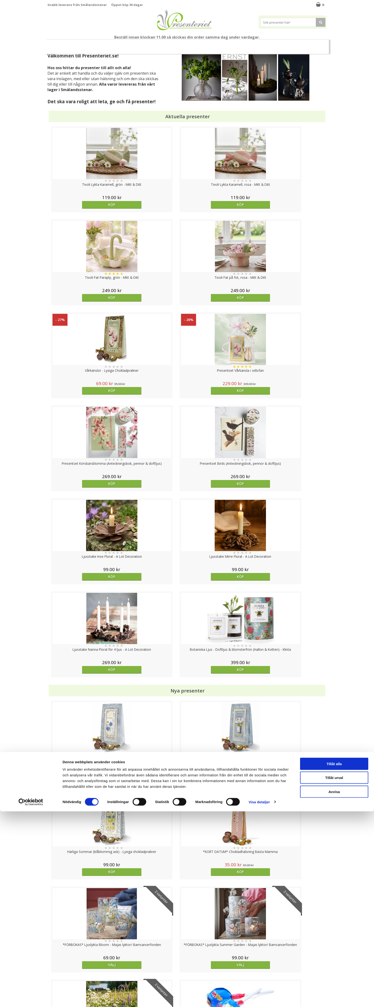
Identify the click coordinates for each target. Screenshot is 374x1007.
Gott (273, 44)
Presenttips (194, 44)
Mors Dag (83, 44)
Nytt (60, 45)
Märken (294, 44)
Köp (82, 204)
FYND (312, 45)
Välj (82, 592)
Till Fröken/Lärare (112, 45)
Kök (236, 44)
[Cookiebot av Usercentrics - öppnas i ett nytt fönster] (31, 997)
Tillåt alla (334, 959)
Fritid (254, 44)
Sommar (139, 45)
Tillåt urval (334, 973)
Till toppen (187, 939)
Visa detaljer (259, 998)
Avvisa (334, 987)
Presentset (165, 44)
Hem (218, 44)
